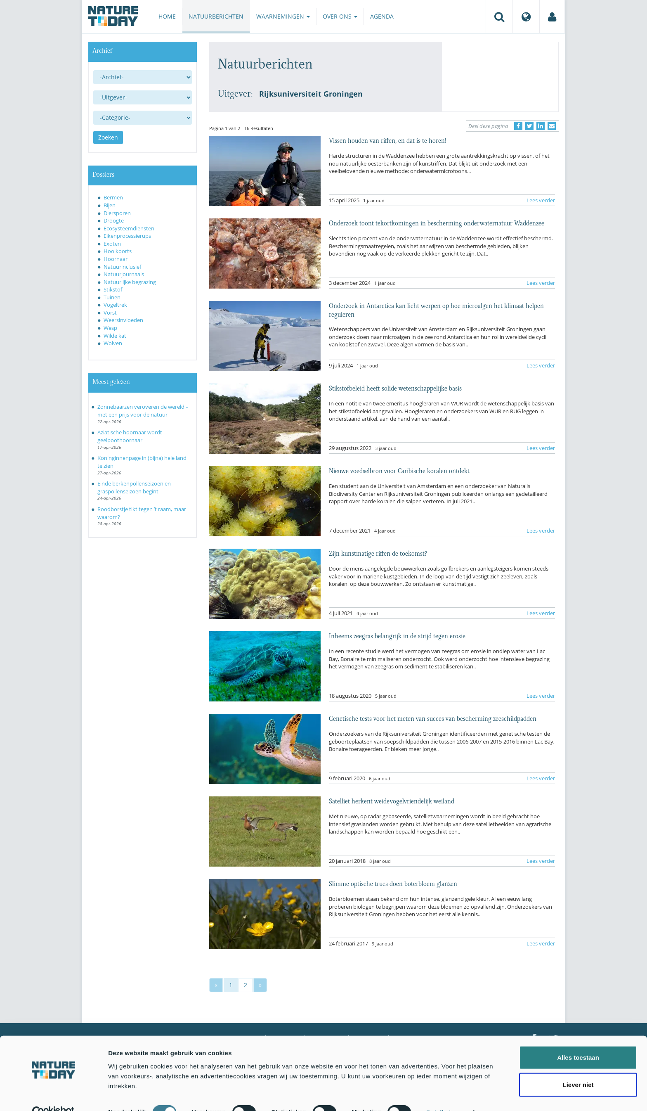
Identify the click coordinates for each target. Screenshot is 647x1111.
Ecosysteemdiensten (129, 228)
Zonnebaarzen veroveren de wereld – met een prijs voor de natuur (143, 410)
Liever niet (577, 1067)
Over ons (340, 16)
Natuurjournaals (124, 274)
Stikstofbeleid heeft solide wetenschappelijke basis (395, 387)
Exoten (112, 243)
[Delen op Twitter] (529, 126)
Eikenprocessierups (127, 235)
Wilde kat (115, 335)
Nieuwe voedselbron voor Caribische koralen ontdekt (399, 470)
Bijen (110, 205)
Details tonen (445, 1094)
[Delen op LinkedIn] (540, 126)
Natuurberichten (216, 16)
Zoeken (108, 137)
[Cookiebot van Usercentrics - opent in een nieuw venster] (53, 1095)
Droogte (114, 220)
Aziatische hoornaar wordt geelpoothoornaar (129, 436)
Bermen (113, 197)
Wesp (110, 328)
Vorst (110, 312)
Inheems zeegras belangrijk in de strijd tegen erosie (397, 635)
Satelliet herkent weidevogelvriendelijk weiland (391, 800)
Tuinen (112, 297)
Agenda (382, 16)
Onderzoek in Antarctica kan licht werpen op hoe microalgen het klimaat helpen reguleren (436, 309)
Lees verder (541, 200)
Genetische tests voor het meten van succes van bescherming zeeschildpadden (432, 718)
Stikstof (113, 289)
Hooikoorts (118, 251)
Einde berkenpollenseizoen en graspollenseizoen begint (134, 487)
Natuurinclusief (122, 266)
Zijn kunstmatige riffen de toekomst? (378, 552)
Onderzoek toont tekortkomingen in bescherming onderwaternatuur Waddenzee (436, 222)
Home (167, 16)
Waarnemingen (283, 16)
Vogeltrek (115, 304)
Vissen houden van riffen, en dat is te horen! (387, 140)
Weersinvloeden (123, 320)
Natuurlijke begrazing (130, 282)
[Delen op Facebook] (518, 126)
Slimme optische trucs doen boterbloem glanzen (393, 883)
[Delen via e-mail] (552, 126)
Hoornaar (116, 259)
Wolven (113, 343)
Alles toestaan (578, 1039)
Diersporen (117, 213)
